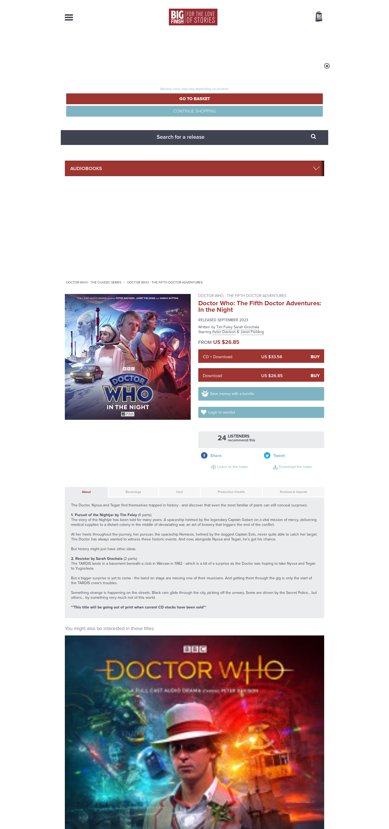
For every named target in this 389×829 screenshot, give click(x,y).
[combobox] (275, 31)
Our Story (317, 769)
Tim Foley (224, 111)
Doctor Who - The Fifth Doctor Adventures (232, 69)
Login (294, 3)
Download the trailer (290, 223)
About (281, 43)
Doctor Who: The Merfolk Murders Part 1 (290, 541)
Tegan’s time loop (270, 634)
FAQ (321, 774)
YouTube (266, 572)
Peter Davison (224, 116)
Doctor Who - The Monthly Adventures (84, 468)
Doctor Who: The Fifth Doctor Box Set (292, 477)
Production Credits (216, 255)
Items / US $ (290, 17)
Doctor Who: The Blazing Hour (151, 477)
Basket (315, 17)
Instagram (249, 572)
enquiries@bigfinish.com (205, 773)
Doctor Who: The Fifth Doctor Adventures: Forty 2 (225, 480)
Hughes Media (92, 821)
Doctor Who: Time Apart (92, 475)
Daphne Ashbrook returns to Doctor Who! (281, 692)
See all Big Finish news (297, 625)
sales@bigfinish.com (156, 773)
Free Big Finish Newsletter (6, 121)
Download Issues (311, 778)
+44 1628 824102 (161, 768)
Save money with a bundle (238, 193)
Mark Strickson (179, 486)
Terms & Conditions (179, 814)
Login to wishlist (302, 193)
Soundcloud (289, 572)
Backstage (121, 255)
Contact (313, 43)
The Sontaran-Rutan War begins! (145, 692)
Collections (138, 43)
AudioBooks (94, 43)
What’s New (182, 43)
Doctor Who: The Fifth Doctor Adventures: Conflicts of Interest (169, 537)
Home (96, 69)
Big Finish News (90, 624)
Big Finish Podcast (254, 577)
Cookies (157, 814)
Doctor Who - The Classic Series (161, 69)
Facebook (218, 572)
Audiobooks (117, 69)
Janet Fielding (252, 116)
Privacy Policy (76, 596)
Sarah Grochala (246, 111)
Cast (165, 255)
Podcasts (248, 43)
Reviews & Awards (283, 255)
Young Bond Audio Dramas (149, 634)
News (216, 43)
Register (311, 3)
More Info (93, 517)
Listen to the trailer (289, 217)
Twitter (234, 572)
